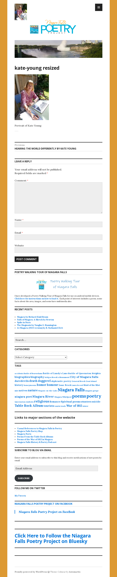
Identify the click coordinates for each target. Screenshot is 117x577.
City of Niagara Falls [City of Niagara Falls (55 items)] (84, 377)
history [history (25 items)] (19, 385)
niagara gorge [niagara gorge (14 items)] (92, 390)
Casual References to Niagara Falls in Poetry (39, 428)
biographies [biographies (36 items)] (22, 377)
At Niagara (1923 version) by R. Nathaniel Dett (40, 328)
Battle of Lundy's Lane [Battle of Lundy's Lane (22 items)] (55, 373)
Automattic (75, 572)
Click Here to (53, 538)
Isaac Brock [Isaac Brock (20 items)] (65, 385)
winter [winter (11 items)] (85, 406)
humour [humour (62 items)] (52, 385)
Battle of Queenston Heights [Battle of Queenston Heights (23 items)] (84, 373)
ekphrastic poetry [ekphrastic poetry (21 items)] (61, 381)
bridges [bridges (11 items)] (48, 377)
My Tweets (20, 495)
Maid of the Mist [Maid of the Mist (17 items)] (91, 385)
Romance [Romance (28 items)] (55, 401)
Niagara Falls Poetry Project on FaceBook (43, 503)
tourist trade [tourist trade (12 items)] (60, 406)
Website (19, 245)
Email (19, 232)
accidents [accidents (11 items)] (19, 373)
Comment (21, 180)
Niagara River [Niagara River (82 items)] (43, 396)
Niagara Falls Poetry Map (30, 431)
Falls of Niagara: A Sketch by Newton (35, 319)
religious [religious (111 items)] (41, 401)
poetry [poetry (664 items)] (94, 396)
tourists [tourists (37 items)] (49, 405)
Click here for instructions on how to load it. (37, 298)
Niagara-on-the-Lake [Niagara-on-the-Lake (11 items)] (47, 391)
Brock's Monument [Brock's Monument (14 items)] (60, 377)
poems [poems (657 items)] (79, 396)
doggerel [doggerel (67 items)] (44, 381)
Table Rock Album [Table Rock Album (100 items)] (29, 406)
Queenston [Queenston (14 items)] (20, 402)
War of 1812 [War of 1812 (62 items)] (74, 406)
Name (19, 219)
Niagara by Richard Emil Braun (32, 317)
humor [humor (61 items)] (41, 385)
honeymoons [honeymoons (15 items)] (30, 385)
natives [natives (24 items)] (23, 390)
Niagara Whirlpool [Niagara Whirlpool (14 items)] (63, 397)
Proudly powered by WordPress (31, 572)
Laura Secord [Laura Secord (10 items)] (77, 385)
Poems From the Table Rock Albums (35, 436)
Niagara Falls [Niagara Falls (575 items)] (71, 390)
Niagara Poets (24, 434)
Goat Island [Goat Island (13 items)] (91, 381)
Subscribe (24, 478)
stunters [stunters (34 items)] (86, 401)
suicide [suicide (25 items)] (96, 401)
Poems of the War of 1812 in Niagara (35, 439)
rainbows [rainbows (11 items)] (30, 402)
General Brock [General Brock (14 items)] (78, 381)
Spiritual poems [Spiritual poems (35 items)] (71, 401)
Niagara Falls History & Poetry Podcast (36, 442)
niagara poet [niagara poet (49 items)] (23, 396)
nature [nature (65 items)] (33, 390)
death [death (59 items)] (33, 381)
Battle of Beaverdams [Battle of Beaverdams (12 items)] (33, 373)
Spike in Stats (24, 322)
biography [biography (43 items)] (37, 377)
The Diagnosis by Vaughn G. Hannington (37, 325)
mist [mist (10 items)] (16, 391)
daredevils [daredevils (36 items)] (22, 380)
